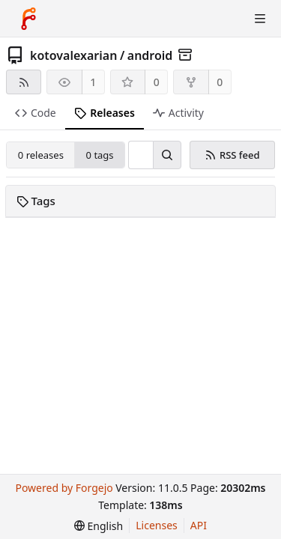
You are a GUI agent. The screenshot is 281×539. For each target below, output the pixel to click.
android (150, 55)
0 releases (41, 155)
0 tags (100, 155)
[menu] (98, 526)
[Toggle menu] (260, 18)
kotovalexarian (73, 55)
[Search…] (167, 155)
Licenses (157, 525)
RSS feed (232, 155)
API (198, 525)
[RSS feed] (23, 82)
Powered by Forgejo (63, 488)
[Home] (28, 18)
